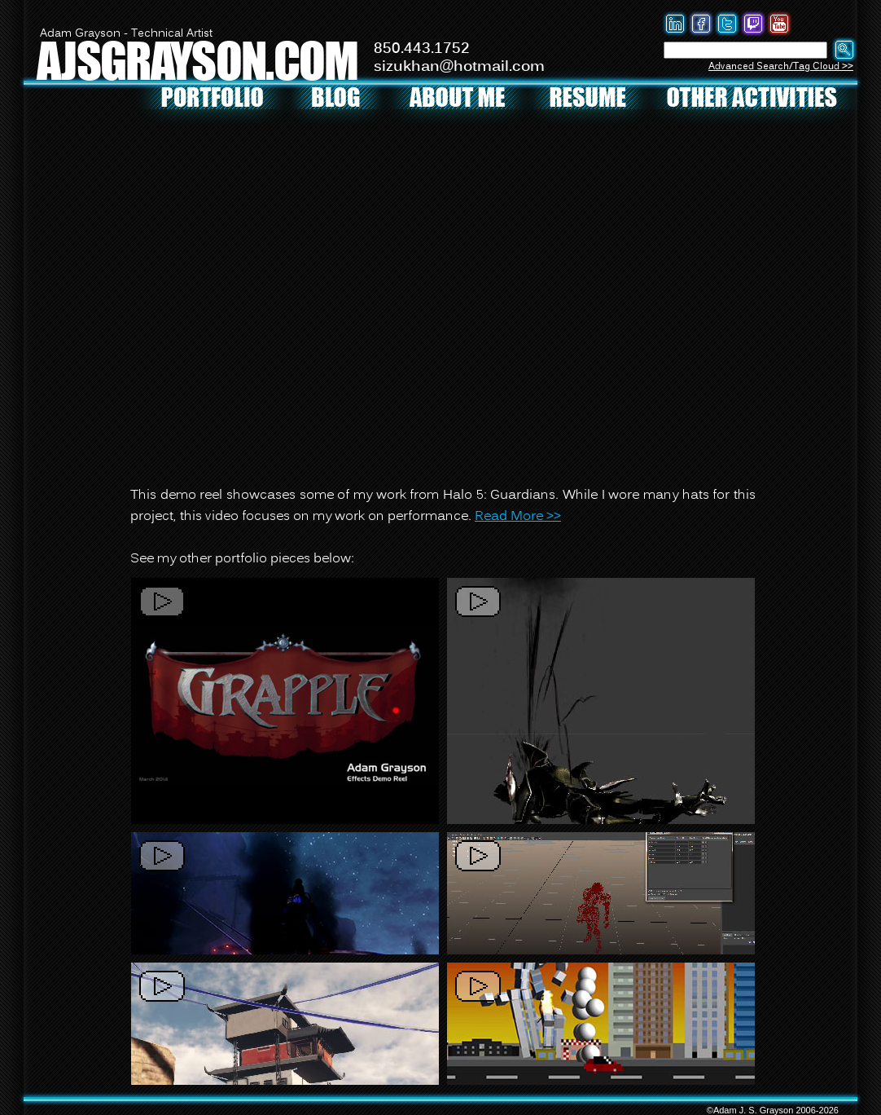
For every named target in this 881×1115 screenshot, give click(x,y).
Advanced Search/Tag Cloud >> (780, 66)
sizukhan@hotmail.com (459, 66)
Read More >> (518, 517)
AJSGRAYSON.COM (197, 59)
